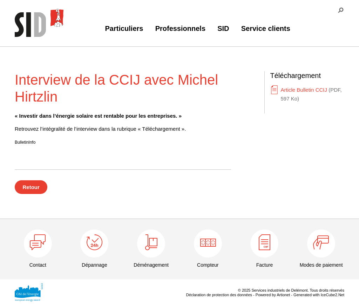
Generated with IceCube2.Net (318, 295)
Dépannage (94, 265)
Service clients (265, 28)
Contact (37, 265)
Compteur (207, 265)
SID (223, 28)
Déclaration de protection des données (219, 295)
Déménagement (151, 265)
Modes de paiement (321, 265)
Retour (31, 187)
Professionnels (180, 28)
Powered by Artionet (273, 295)
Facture (264, 265)
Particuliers (124, 28)
